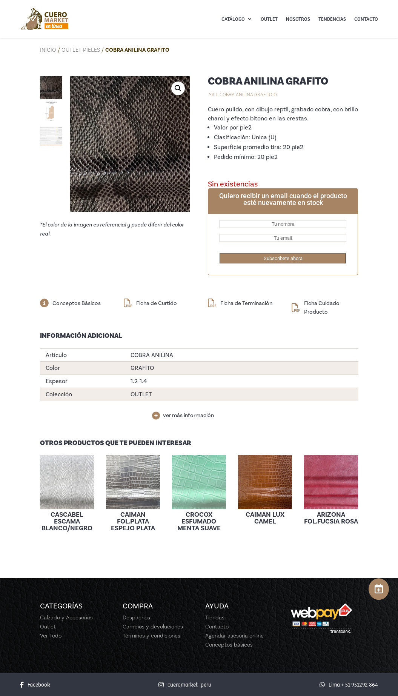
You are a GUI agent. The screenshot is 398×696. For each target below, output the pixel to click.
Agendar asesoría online (234, 635)
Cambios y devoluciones (153, 626)
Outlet (269, 18)
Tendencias (332, 18)
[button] (178, 88)
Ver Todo (50, 635)
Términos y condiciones (151, 635)
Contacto (366, 18)
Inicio (48, 49)
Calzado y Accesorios (66, 617)
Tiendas (214, 617)
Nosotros (298, 18)
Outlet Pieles (80, 49)
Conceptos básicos (229, 644)
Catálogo (233, 18)
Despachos (136, 617)
